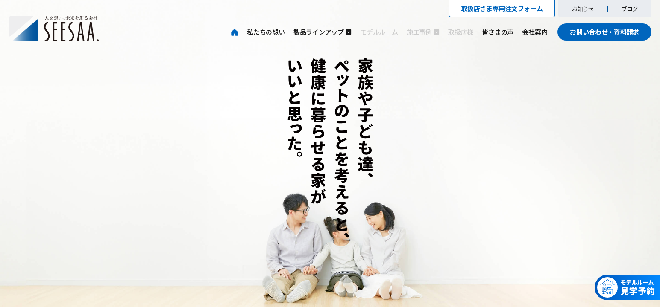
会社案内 (534, 31)
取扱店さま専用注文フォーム (502, 8)
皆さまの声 (497, 31)
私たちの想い (266, 31)
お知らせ (583, 9)
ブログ (630, 9)
